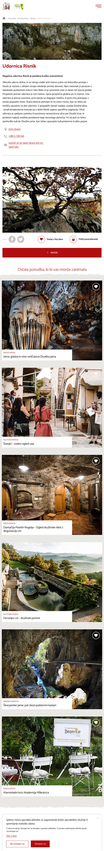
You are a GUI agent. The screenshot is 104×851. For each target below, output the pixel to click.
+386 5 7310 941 (16, 136)
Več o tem (11, 836)
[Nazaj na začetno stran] (6, 6)
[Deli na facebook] (12, 239)
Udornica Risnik (44, 19)
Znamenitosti (23, 19)
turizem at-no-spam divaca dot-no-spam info (26, 145)
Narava (33, 19)
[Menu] (98, 6)
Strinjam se (40, 844)
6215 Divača (14, 129)
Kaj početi (12, 19)
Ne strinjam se (17, 844)
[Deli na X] (20, 239)
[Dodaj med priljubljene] (50, 239)
